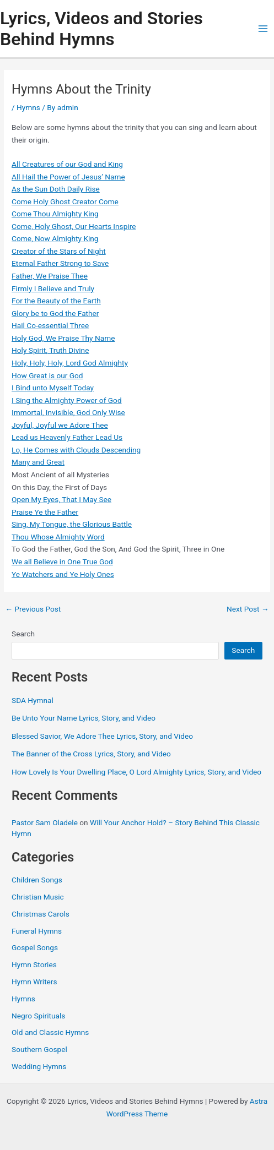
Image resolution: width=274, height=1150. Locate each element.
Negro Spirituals (38, 1015)
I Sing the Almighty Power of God (67, 400)
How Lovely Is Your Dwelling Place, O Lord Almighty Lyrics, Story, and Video (136, 771)
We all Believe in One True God (62, 561)
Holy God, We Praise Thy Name (63, 338)
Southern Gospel (39, 1049)
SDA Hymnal (32, 700)
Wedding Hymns (39, 1066)
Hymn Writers (34, 981)
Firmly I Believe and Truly (53, 288)
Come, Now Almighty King (55, 238)
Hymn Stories (34, 964)
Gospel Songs (35, 947)
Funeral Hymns (37, 930)
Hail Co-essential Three (50, 325)
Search (23, 633)
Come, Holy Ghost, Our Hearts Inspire (74, 226)
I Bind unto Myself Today (53, 387)
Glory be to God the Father (55, 313)
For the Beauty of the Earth (56, 300)
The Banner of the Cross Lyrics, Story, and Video (91, 753)
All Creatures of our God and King (67, 164)
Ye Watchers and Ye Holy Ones (63, 574)
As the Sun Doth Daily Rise (56, 188)
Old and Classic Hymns (50, 1032)
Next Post (248, 609)
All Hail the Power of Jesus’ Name (68, 176)
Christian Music (38, 896)
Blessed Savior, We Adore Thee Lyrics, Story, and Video (102, 736)
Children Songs (37, 879)
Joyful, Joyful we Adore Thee (60, 425)
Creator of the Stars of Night (59, 251)
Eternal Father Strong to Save (60, 263)
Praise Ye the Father (45, 512)
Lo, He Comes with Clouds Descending (76, 449)
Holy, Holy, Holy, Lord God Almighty (70, 362)
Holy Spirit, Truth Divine (50, 350)
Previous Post (33, 609)
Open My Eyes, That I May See (61, 499)
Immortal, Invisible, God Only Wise (68, 412)
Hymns (28, 107)
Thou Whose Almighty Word (58, 536)
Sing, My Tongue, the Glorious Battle (72, 524)
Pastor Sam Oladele (45, 822)
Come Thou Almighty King (55, 213)
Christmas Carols (40, 913)
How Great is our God (47, 375)
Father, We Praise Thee (50, 275)
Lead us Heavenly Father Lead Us (67, 437)
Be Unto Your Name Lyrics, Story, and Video (83, 717)
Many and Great (38, 461)
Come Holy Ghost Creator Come (65, 201)
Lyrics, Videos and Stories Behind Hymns (101, 29)
